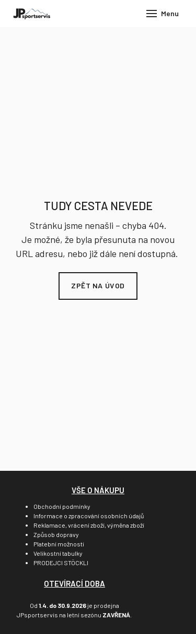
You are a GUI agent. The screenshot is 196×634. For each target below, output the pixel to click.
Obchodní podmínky (61, 506)
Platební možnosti (58, 543)
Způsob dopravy (56, 534)
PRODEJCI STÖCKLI (60, 562)
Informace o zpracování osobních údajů (88, 515)
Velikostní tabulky (58, 553)
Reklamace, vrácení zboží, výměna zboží (88, 525)
